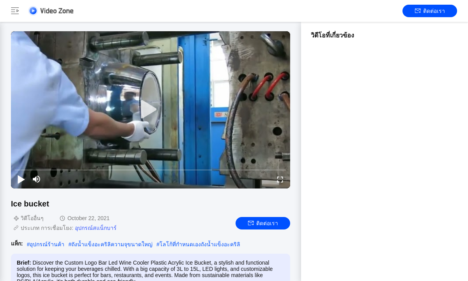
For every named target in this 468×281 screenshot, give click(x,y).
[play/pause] (21, 179)
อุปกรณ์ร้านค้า (47, 244)
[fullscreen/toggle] (280, 179)
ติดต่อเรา (430, 11)
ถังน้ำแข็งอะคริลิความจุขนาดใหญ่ (111, 244)
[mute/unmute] (36, 179)
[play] (150, 109)
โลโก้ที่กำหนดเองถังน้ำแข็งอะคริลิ (200, 244)
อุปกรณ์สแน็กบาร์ (96, 228)
